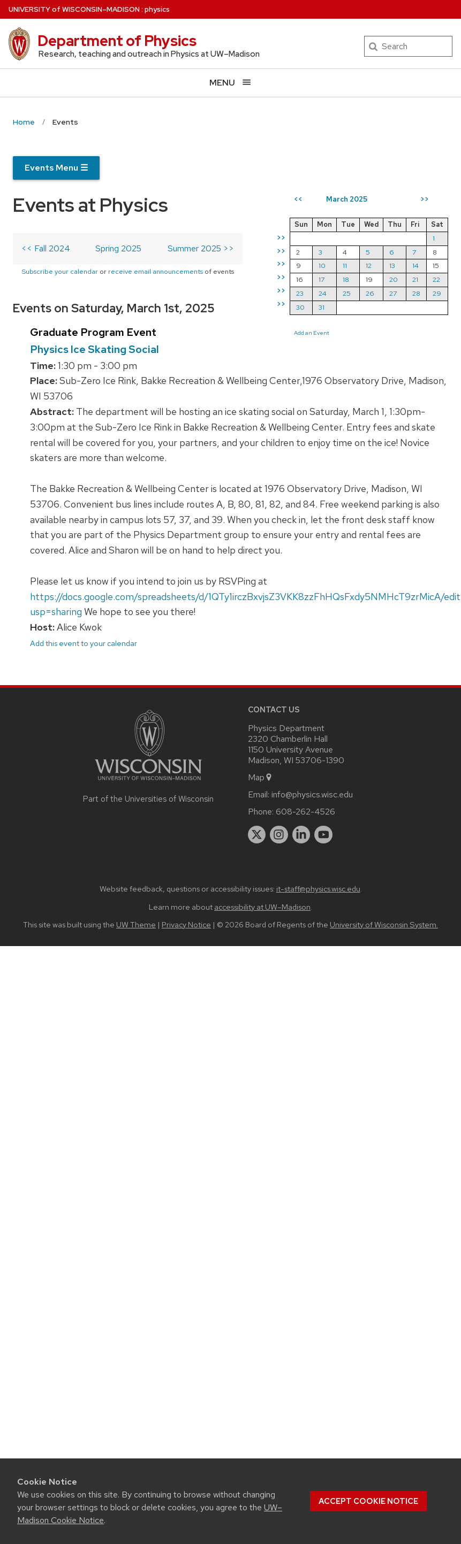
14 (415, 265)
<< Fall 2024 (45, 248)
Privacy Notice (186, 924)
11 (345, 265)
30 (300, 307)
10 (322, 265)
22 (436, 279)
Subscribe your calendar (59, 271)
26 (370, 293)
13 (392, 265)
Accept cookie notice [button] (368, 1501)
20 (393, 279)
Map (260, 777)
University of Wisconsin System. (384, 924)
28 (416, 293)
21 (415, 279)
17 (321, 279)
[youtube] (323, 835)
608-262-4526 (305, 811)
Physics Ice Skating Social (94, 349)
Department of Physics (117, 40)
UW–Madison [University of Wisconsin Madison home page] (74, 9)
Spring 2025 (118, 248)
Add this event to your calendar (83, 643)
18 (346, 279)
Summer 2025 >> (201, 248)
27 (393, 293)
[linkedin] (301, 835)
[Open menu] (230, 82)
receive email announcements (155, 271)
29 (437, 293)
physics (157, 9)
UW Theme (136, 924)
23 (299, 293)
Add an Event (311, 332)
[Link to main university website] (148, 782)
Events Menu (56, 167)
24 (322, 293)
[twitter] (257, 835)
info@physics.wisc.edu (312, 794)
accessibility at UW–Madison (262, 907)
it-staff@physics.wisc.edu (318, 889)
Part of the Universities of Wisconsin (148, 799)
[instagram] (279, 835)
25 (346, 293)
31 (321, 307)
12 (368, 265)
